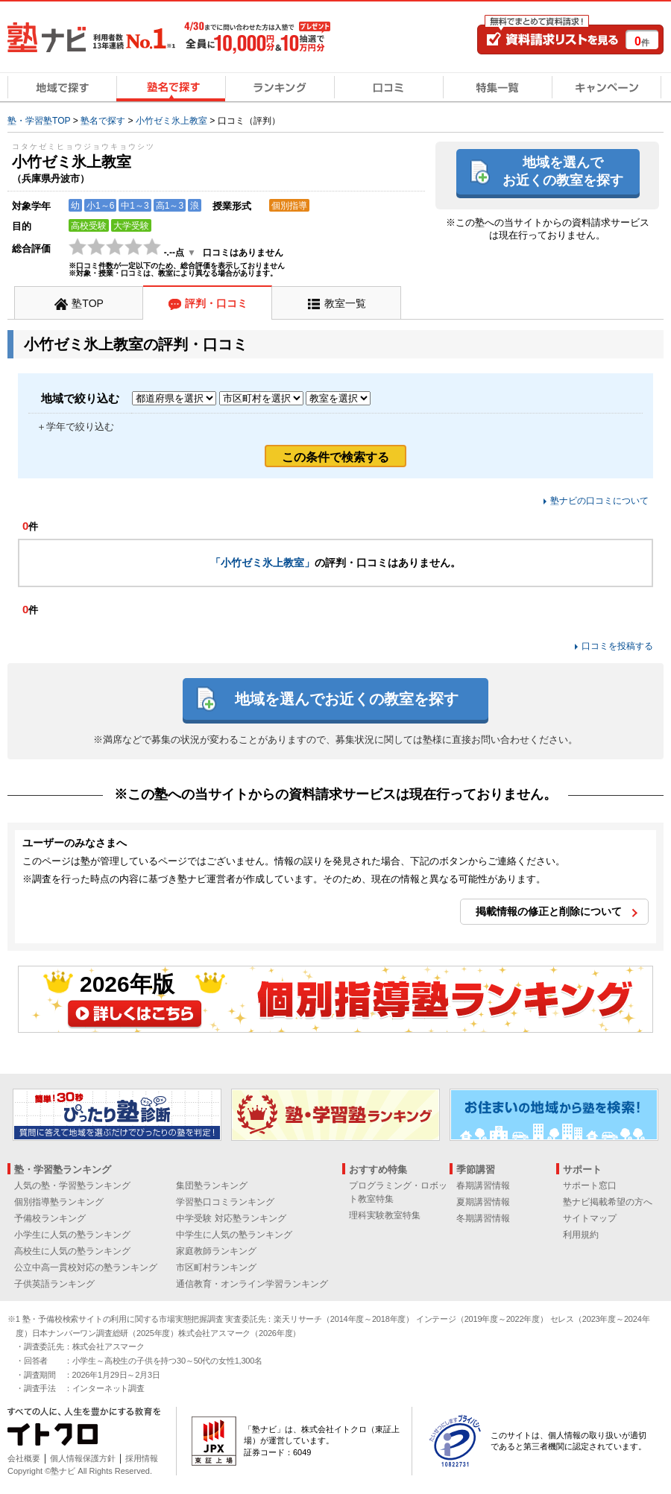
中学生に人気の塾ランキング (234, 1234)
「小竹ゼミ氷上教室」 (262, 563)
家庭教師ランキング (216, 1251)
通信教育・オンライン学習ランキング (252, 1284)
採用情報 (141, 1458)
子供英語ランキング (54, 1284)
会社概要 (23, 1458)
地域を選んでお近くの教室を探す (563, 171)
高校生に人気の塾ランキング (72, 1251)
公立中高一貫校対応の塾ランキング (85, 1267)
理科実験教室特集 (384, 1215)
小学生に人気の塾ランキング (72, 1234)
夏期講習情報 (483, 1202)
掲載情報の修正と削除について (549, 911)
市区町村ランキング (216, 1267)
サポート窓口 (590, 1185)
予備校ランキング (50, 1218)
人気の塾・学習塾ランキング (72, 1185)
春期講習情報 (483, 1185)
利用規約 (581, 1234)
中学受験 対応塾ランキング (231, 1218)
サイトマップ (590, 1218)
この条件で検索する (335, 457)
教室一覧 (345, 303)
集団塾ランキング (212, 1185)
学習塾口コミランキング (225, 1202)
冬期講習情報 (483, 1218)
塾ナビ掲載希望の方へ (607, 1202)
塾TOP (88, 303)
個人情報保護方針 (83, 1458)
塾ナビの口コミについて (599, 501)
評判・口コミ (216, 303)
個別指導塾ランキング (59, 1202)
